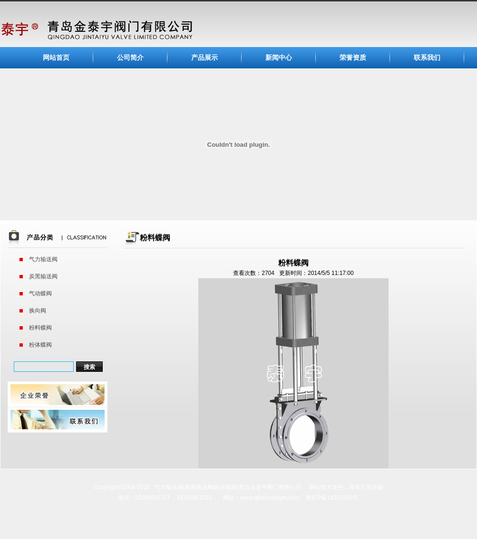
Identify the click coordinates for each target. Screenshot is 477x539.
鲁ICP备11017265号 (332, 497)
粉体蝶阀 (40, 344)
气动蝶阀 (40, 293)
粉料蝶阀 (40, 327)
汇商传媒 (371, 487)
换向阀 (37, 310)
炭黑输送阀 (43, 276)
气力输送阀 (43, 259)
